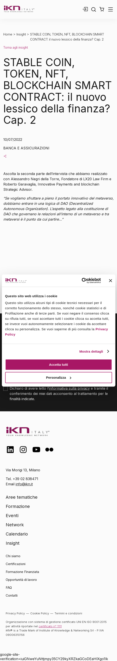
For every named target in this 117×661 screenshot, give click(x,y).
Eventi (12, 515)
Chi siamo (13, 556)
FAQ (9, 587)
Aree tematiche (22, 497)
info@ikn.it (24, 484)
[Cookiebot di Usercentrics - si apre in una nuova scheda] (81, 280)
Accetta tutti (58, 364)
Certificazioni (15, 564)
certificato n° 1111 (50, 626)
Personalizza (58, 377)
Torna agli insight (15, 47)
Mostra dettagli (91, 351)
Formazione (18, 506)
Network (15, 524)
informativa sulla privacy (69, 388)
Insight (21, 34)
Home (7, 34)
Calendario (17, 534)
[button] (101, 9)
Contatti (12, 595)
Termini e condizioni (68, 613)
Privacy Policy (15, 613)
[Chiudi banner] (110, 280)
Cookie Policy (39, 613)
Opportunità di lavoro (21, 580)
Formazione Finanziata (22, 572)
